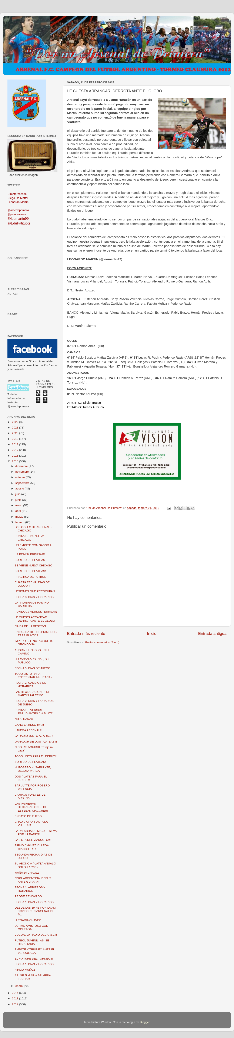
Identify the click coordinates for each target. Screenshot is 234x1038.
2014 (15, 993)
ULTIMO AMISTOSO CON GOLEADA (31, 927)
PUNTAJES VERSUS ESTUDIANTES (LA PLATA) (34, 711)
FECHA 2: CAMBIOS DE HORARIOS (30, 684)
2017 (15, 450)
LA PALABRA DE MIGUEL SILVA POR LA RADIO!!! (36, 832)
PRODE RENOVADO (28, 896)
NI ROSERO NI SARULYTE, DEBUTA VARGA (33, 769)
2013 (15, 998)
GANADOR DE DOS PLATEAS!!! (36, 741)
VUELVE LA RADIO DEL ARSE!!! (36, 934)
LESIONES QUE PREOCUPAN (35, 591)
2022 (15, 422)
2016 (15, 455)
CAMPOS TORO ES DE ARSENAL (30, 796)
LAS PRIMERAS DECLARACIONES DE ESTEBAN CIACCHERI (31, 807)
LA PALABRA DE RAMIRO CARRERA (32, 604)
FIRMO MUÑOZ (25, 969)
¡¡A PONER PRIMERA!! (30, 554)
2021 (15, 427)
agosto (20, 488)
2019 (15, 438)
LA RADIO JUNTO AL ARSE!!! (34, 735)
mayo (19, 505)
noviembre (22, 471)
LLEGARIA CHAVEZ (28, 920)
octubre (20, 477)
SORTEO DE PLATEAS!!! (31, 571)
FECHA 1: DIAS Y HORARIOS (34, 902)
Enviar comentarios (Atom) (102, 642)
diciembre (22, 466)
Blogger (145, 1022)
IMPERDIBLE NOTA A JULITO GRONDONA (34, 642)
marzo (19, 516)
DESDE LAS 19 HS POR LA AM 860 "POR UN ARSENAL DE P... (35, 911)
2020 (15, 433)
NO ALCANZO (24, 719)
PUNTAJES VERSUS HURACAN (36, 611)
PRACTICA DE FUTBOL (30, 576)
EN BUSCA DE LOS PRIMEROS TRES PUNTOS (36, 633)
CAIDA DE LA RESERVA (31, 626)
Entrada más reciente (86, 633)
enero (19, 985)
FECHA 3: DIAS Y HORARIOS (34, 597)
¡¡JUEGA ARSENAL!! (28, 730)
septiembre (22, 483)
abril (18, 510)
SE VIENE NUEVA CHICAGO (34, 565)
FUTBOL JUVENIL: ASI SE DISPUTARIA (32, 942)
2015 (15, 461)
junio (18, 499)
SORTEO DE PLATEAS (30, 560)
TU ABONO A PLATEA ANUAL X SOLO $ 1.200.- (35, 865)
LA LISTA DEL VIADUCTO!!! (33, 839)
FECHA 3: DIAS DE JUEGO (32, 668)
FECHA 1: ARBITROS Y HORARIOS (30, 889)
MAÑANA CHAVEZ (27, 872)
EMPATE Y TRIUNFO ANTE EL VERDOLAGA (35, 951)
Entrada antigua (212, 633)
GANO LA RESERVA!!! (29, 724)
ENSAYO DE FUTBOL (29, 816)
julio (18, 494)
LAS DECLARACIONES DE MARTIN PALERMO (32, 693)
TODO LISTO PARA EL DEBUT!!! (36, 756)
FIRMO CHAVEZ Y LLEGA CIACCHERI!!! (32, 847)
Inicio (151, 633)
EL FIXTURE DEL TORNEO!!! (34, 958)
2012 (15, 1004)
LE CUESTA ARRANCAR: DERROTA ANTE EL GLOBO (35, 619)
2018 (15, 444)
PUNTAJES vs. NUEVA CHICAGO (29, 537)
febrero (20, 522)
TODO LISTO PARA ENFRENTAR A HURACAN (34, 675)
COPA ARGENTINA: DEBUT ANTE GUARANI (33, 880)
